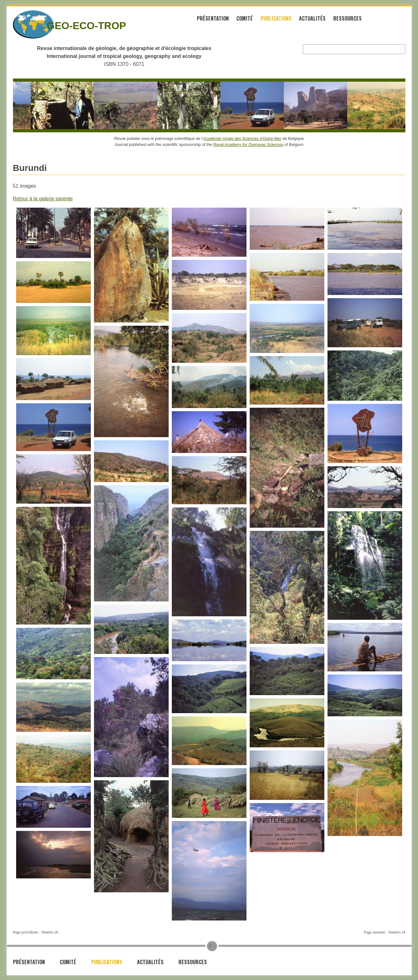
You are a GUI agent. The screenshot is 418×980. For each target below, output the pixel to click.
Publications (275, 18)
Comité (244, 18)
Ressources (347, 18)
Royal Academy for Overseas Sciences (248, 144)
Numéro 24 (396, 932)
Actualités (312, 18)
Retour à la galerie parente (43, 198)
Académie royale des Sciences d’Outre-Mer (242, 138)
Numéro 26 (49, 932)
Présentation (213, 18)
